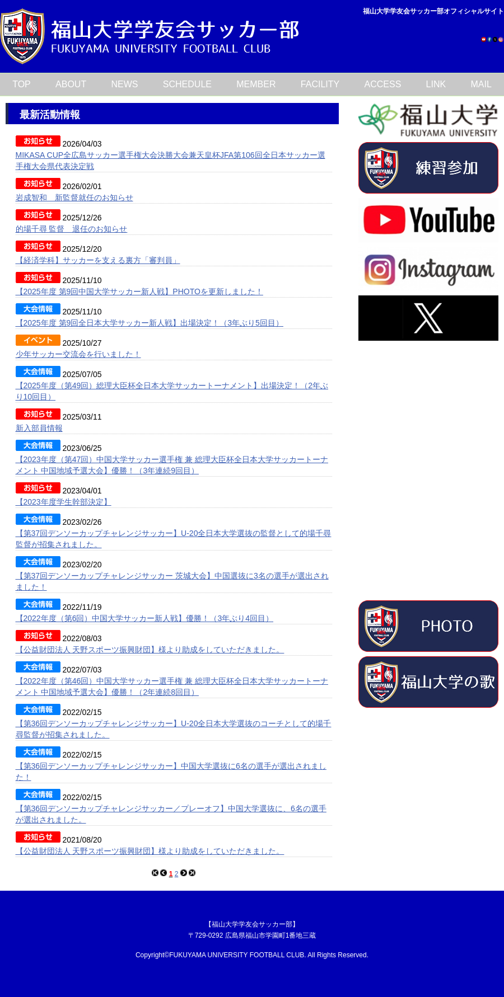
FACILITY (320, 84)
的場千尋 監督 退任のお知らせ (72, 228)
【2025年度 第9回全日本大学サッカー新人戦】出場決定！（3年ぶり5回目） (149, 322)
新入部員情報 (39, 428)
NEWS (124, 84)
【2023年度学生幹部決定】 (63, 501)
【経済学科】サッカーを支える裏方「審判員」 (98, 260)
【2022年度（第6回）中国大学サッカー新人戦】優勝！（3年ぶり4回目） (145, 618)
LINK (436, 84)
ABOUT (70, 84)
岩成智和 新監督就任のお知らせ (74, 197)
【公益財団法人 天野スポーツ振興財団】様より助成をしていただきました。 (150, 649)
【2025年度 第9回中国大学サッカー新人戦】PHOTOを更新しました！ (139, 291)
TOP (21, 84)
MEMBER (256, 84)
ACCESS (383, 84)
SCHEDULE (187, 84)
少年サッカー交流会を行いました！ (78, 354)
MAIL (481, 84)
